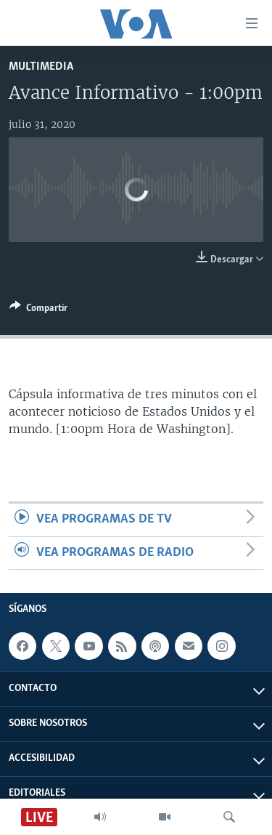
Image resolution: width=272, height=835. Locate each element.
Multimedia (41, 66)
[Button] (38, 310)
